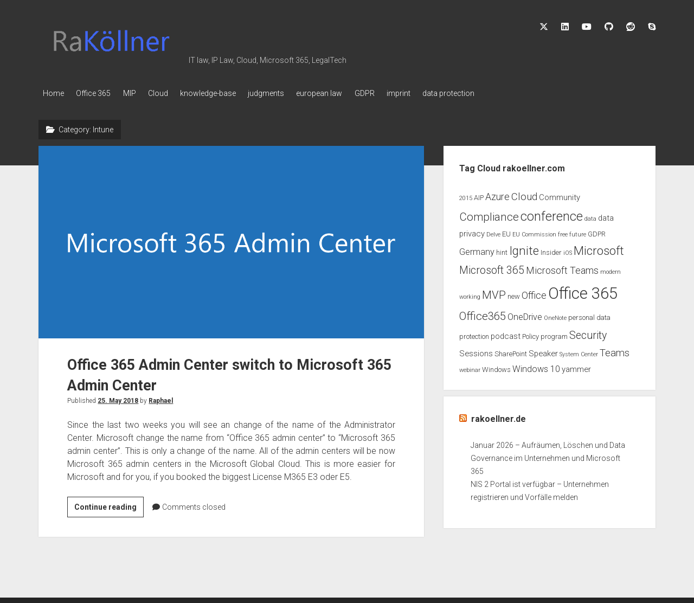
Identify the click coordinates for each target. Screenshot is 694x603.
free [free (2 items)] (563, 231)
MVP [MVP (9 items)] (494, 292)
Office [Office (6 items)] (534, 292)
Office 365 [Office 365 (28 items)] (583, 290)
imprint (432, 93)
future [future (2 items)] (577, 231)
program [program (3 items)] (554, 334)
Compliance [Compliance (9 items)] (489, 214)
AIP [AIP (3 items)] (479, 195)
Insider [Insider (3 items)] (551, 250)
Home (53, 93)
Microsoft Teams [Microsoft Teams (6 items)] (562, 268)
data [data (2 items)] (590, 216)
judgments (287, 93)
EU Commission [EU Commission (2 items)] (534, 231)
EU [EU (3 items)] (506, 231)
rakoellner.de (498, 417)
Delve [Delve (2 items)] (493, 231)
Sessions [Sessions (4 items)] (476, 351)
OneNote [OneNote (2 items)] (555, 315)
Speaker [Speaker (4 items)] (543, 351)
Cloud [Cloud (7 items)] (524, 194)
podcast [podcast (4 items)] (505, 333)
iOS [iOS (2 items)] (567, 250)
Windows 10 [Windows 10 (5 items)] (536, 367)
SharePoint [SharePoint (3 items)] (510, 352)
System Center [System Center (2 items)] (579, 352)
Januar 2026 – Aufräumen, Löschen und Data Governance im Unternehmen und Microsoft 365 (548, 456)
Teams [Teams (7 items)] (614, 351)
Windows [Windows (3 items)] (496, 367)
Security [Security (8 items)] (588, 332)
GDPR (394, 93)
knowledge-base (225, 93)
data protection (486, 93)
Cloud (170, 93)
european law (345, 93)
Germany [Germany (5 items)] (476, 250)
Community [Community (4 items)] (559, 195)
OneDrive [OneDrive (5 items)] (524, 315)
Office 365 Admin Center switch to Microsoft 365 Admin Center (231, 239)
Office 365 (97, 93)
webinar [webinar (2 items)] (469, 367)
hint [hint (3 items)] (501, 250)
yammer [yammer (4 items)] (576, 367)
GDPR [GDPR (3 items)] (597, 231)
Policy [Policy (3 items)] (530, 334)
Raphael (161, 398)
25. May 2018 (118, 398)
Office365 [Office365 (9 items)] (482, 313)
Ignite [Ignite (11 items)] (524, 248)
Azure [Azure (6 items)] (497, 194)
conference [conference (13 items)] (551, 213)
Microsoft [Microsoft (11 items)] (599, 248)
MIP (137, 93)
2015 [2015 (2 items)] (465, 195)
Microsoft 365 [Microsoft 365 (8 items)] (491, 268)
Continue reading (109, 506)
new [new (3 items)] (513, 294)
